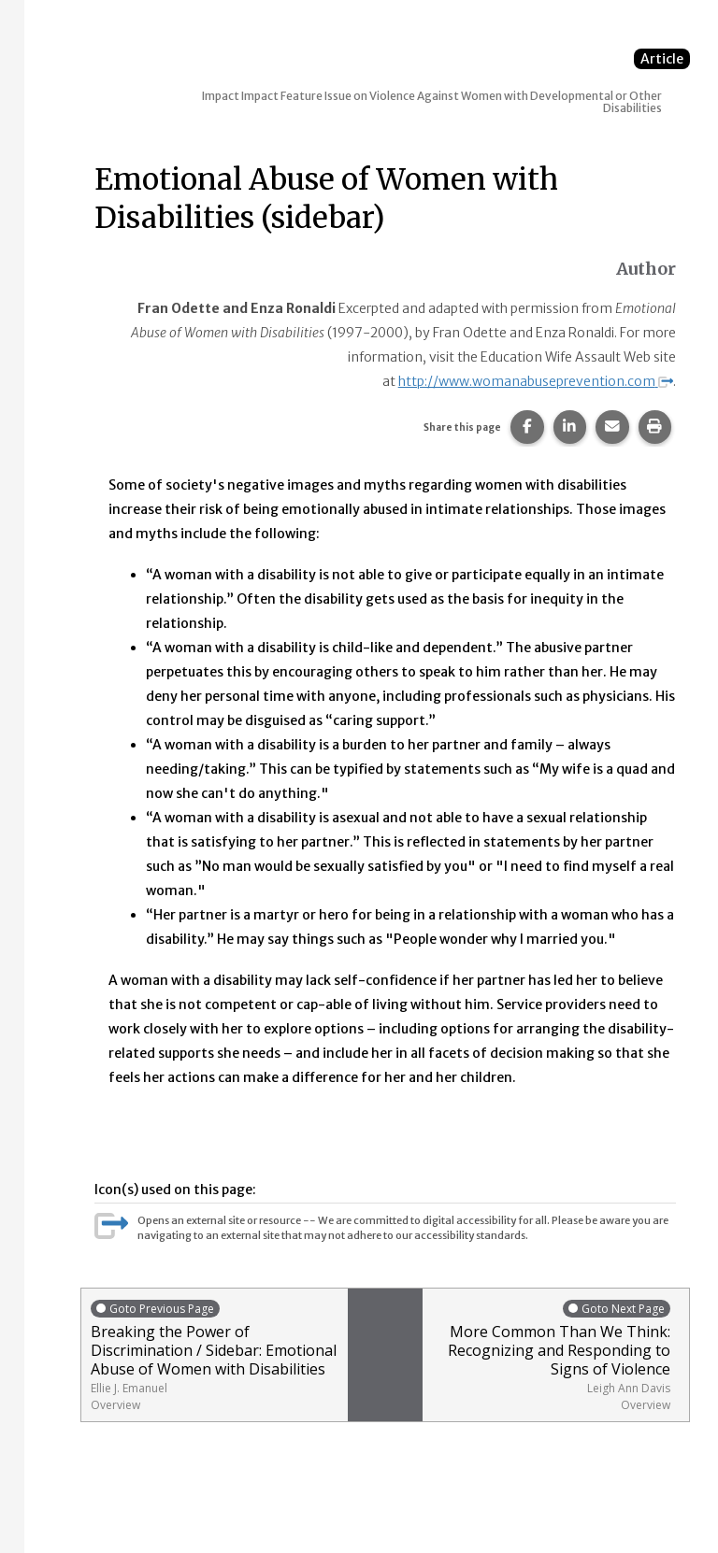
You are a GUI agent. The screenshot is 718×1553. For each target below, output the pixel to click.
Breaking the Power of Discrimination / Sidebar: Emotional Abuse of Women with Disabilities (214, 1355)
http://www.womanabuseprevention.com (535, 381)
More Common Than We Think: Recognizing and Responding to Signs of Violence (551, 1355)
